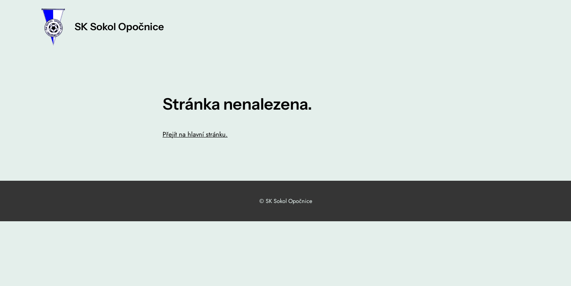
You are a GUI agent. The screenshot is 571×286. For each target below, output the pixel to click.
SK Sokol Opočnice (119, 27)
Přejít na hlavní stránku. (195, 134)
